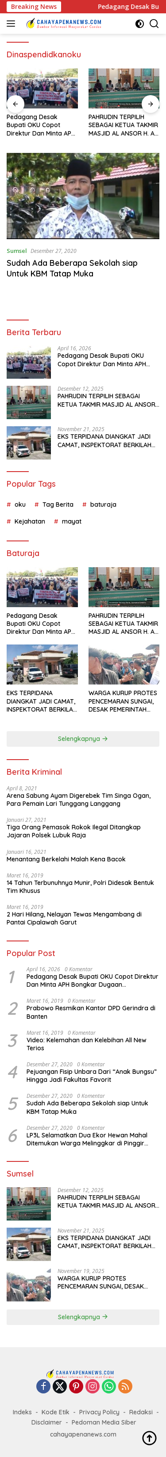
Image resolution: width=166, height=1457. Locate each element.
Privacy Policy (99, 1412)
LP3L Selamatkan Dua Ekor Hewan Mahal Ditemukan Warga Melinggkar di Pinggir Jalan (87, 1139)
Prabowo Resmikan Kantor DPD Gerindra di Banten (91, 1012)
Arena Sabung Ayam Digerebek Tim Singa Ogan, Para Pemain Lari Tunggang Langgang (79, 800)
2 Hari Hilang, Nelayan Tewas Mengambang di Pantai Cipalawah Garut (74, 918)
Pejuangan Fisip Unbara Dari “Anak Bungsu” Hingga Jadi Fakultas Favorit (92, 1076)
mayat (71, 521)
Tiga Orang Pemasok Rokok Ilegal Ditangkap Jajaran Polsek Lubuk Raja (74, 831)
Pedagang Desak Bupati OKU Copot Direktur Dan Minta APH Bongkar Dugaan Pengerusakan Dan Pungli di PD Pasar (41, 125)
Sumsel (17, 251)
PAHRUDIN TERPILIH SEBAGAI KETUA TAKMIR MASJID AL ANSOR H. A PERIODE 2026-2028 (123, 125)
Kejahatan (30, 521)
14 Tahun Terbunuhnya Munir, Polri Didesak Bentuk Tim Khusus (80, 887)
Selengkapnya (83, 739)
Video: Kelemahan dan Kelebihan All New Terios (87, 1044)
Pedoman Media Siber (104, 1422)
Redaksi (141, 1412)
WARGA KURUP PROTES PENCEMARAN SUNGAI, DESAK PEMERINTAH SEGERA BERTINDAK (123, 701)
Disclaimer (46, 1422)
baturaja (103, 504)
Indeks (22, 1412)
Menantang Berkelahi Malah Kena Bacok (66, 859)
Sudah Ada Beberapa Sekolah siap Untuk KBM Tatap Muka (72, 268)
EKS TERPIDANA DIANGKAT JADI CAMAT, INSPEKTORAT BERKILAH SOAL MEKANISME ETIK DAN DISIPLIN (104, 440)
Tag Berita (57, 504)
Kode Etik (55, 1412)
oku (20, 504)
